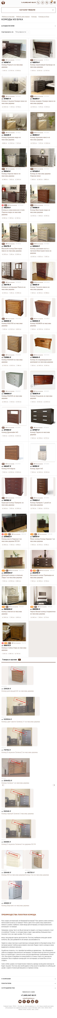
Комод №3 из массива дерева (13, 875)
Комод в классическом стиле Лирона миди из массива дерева (13, 212)
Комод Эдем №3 (36, 468)
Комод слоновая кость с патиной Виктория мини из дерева (40, 251)
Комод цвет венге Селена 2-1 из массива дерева (21, 722)
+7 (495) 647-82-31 (28, 995)
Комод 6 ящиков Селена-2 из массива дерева (20, 752)
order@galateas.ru (28, 998)
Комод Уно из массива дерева (37, 875)
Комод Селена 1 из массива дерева (15, 783)
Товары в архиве (11, 660)
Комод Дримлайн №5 (10, 432)
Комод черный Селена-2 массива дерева (18, 813)
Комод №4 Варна (8, 468)
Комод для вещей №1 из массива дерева (18, 691)
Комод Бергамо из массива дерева (15, 905)
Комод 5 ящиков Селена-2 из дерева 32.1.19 (19, 844)
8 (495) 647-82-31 (28, 2)
